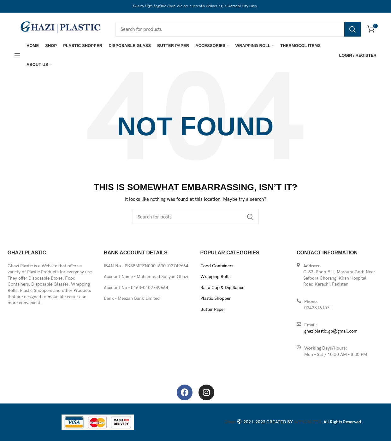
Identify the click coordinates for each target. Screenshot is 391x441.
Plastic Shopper (215, 298)
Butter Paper (212, 309)
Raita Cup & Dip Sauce (222, 287)
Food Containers (216, 266)
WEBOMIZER (307, 422)
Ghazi (230, 422)
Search (352, 29)
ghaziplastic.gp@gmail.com (331, 331)
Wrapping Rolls (215, 276)
